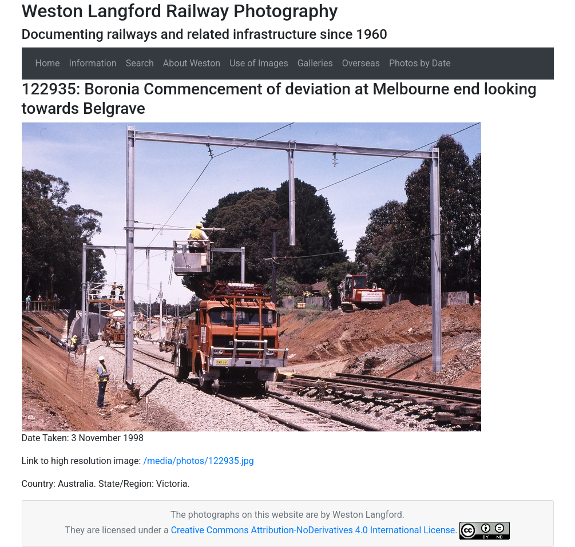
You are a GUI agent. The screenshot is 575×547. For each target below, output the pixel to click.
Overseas (361, 63)
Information (93, 63)
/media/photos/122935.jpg (198, 460)
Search (140, 63)
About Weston (191, 63)
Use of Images (258, 63)
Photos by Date (420, 63)
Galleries (315, 63)
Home (47, 63)
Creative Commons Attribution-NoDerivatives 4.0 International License (313, 530)
